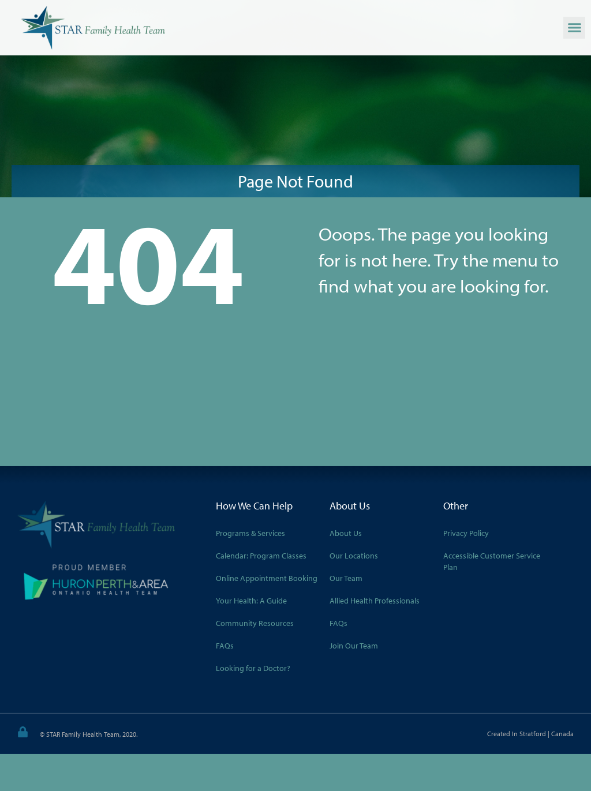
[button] (574, 28)
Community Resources (255, 623)
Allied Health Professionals (375, 600)
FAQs (225, 645)
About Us (346, 533)
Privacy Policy (466, 533)
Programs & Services (250, 533)
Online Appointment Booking (266, 578)
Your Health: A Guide (251, 600)
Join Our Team (354, 645)
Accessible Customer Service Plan (491, 561)
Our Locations (354, 555)
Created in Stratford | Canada (530, 733)
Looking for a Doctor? (253, 668)
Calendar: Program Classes (261, 555)
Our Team (346, 578)
